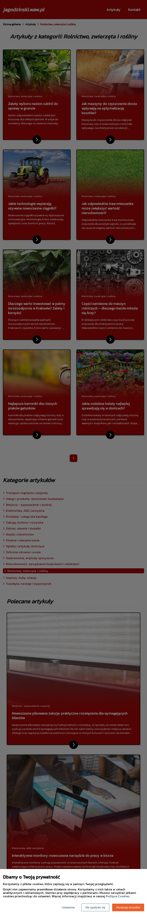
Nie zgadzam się (95, 907)
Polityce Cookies (117, 896)
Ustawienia (68, 907)
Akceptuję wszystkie (128, 907)
